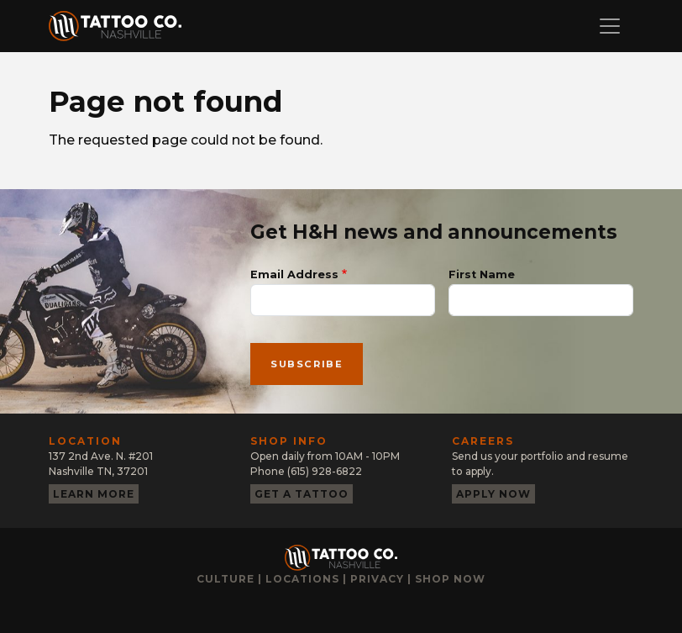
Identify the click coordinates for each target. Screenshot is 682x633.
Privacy (377, 578)
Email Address (294, 274)
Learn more (93, 494)
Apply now (493, 494)
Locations (302, 578)
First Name (482, 274)
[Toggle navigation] (609, 26)
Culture (225, 578)
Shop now (450, 578)
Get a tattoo (301, 494)
